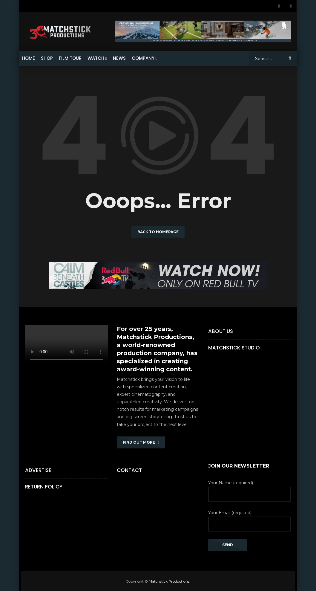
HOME (28, 58)
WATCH (96, 58)
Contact (129, 470)
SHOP (47, 58)
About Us (220, 331)
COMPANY (143, 58)
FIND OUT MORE (141, 442)
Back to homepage (158, 232)
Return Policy (43, 486)
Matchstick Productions (169, 581)
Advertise (38, 470)
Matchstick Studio (234, 347)
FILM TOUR (70, 58)
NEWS (119, 58)
